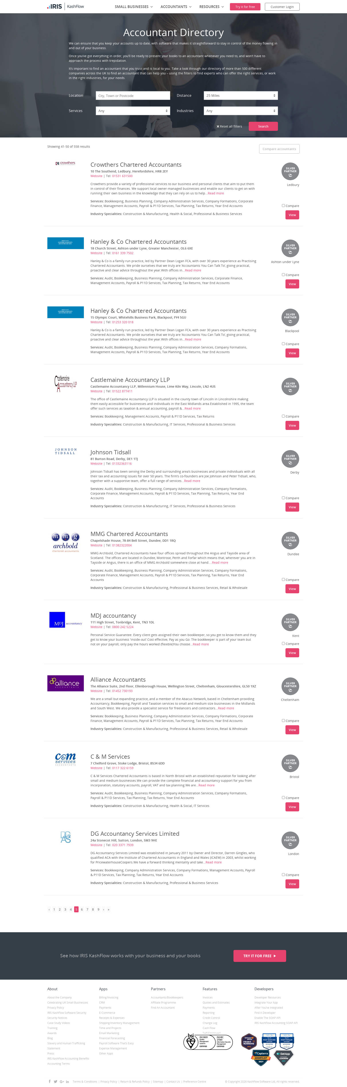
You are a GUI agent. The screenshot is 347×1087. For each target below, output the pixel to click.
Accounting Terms (58, 1064)
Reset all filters (229, 126)
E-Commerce (107, 1013)
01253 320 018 (122, 322)
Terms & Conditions (85, 1081)
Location (76, 95)
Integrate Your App (266, 1002)
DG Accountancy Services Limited (135, 833)
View (292, 215)
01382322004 (122, 545)
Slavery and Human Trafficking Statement (66, 1045)
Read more (216, 193)
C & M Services (110, 756)
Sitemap (158, 1081)
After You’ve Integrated (268, 1008)
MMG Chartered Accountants (129, 534)
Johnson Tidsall (111, 452)
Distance (184, 95)
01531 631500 (122, 176)
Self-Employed (211, 1033)
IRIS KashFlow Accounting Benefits (68, 1058)
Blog (50, 1038)
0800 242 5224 (122, 627)
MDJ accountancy (113, 615)
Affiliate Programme (163, 1002)
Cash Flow (209, 1028)
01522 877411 (122, 391)
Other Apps (106, 1053)
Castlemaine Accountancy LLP (130, 380)
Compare (290, 206)
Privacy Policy (55, 1008)
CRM (102, 1002)
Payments (105, 1008)
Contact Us (173, 1081)
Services (76, 110)
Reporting (209, 1013)
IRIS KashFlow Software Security (66, 1013)
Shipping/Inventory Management (119, 1023)
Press (50, 1053)
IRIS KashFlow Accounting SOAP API (276, 1023)
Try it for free (257, 956)
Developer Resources (267, 997)
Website (96, 176)
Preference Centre (194, 1081)
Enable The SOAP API (267, 1018)
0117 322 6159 (122, 768)
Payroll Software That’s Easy (116, 1043)
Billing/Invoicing (108, 997)
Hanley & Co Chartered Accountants (139, 242)
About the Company (59, 997)
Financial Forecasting (112, 1038)
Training (52, 1028)
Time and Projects (110, 1028)
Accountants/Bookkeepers (167, 997)
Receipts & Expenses (112, 1018)
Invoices (208, 997)
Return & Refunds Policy (135, 1081)
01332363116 (122, 463)
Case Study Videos (58, 1023)
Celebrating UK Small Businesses (67, 1002)
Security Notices (57, 1018)
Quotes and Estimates (216, 1002)
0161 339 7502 (122, 253)
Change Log (210, 1023)
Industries (185, 110)
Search (263, 126)
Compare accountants (279, 149)
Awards (52, 1033)
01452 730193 (122, 691)
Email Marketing (109, 1033)
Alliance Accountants (118, 679)
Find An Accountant (163, 1008)
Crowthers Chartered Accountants (136, 164)
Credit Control (211, 1018)
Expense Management (113, 1048)
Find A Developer (265, 1013)
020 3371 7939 (122, 845)
